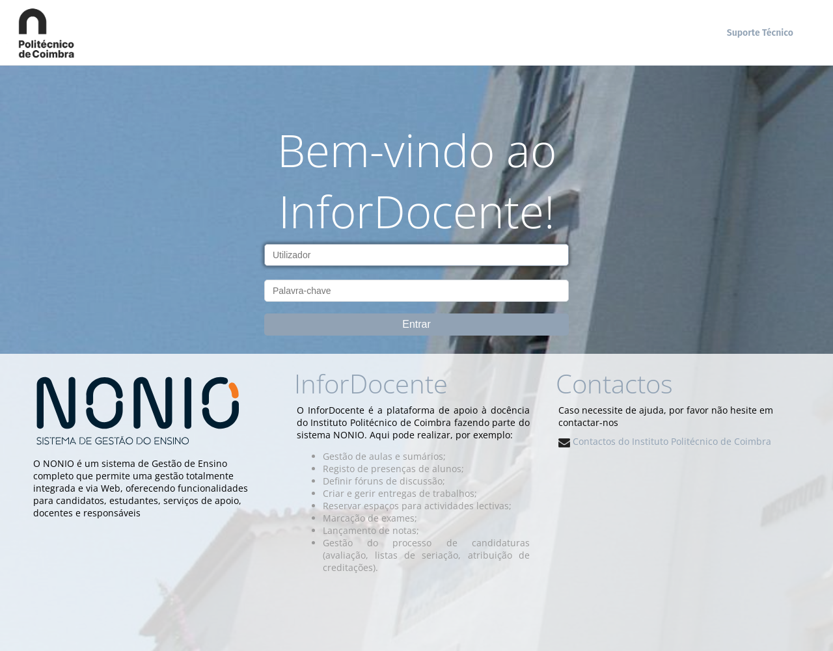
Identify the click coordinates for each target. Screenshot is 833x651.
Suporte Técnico (760, 32)
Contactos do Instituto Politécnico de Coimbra (664, 441)
